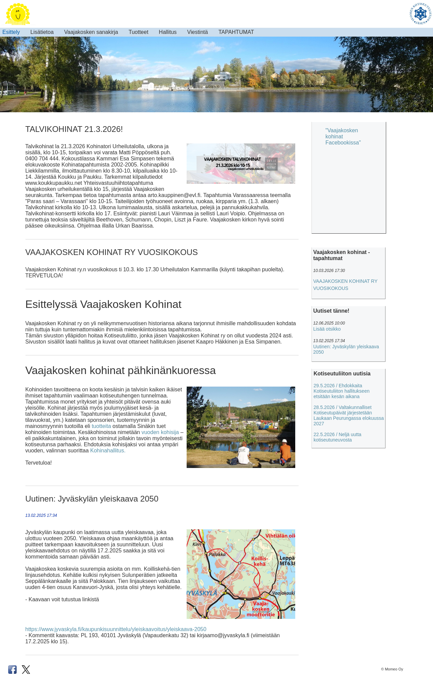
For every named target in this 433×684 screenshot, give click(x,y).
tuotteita (101, 426)
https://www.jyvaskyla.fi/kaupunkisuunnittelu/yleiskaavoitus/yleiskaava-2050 (116, 629)
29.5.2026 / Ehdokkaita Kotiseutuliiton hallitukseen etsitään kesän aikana (342, 391)
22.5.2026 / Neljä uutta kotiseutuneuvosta (337, 437)
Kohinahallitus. (108, 450)
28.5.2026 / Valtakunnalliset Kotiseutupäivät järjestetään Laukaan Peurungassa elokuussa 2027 (349, 415)
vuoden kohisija (160, 432)
